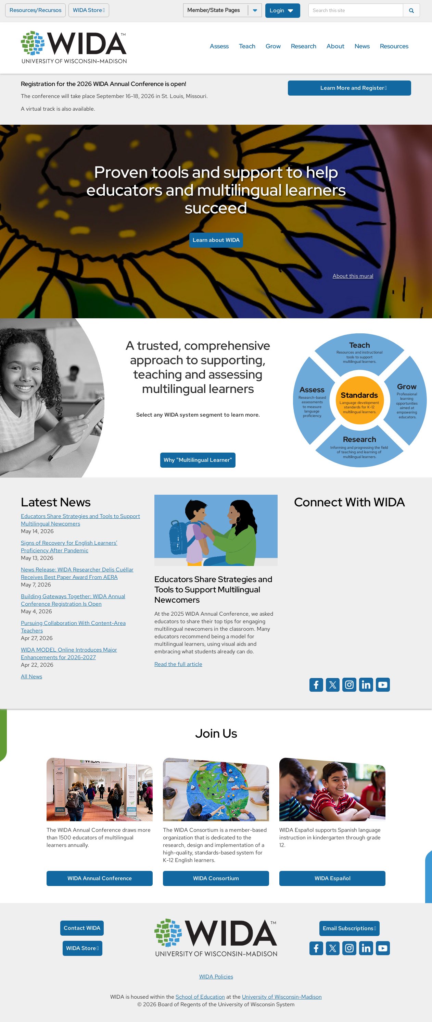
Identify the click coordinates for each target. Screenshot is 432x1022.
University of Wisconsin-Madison (282, 996)
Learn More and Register (352, 87)
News (362, 46)
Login (277, 10)
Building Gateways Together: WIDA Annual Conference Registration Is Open (73, 600)
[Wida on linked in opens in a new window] (366, 684)
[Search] (355, 10)
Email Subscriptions (348, 928)
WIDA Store (87, 10)
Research (303, 46)
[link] (360, 400)
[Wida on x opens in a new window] (333, 684)
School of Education (200, 996)
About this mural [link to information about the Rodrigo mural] (353, 276)
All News (31, 676)
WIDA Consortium (216, 878)
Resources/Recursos (35, 10)
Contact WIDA (82, 928)
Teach (247, 46)
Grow (273, 46)
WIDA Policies (216, 976)
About (335, 46)
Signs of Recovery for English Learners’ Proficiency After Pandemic (69, 546)
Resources (394, 46)
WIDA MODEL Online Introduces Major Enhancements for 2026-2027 (69, 653)
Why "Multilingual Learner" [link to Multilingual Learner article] (198, 460)
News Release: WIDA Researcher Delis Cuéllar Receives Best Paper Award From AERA (77, 573)
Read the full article (178, 664)
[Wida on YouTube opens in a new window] (383, 684)
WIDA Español (333, 878)
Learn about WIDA (216, 240)
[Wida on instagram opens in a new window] (349, 684)
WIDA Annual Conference (99, 878)
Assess (219, 46)
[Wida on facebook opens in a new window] (316, 684)
